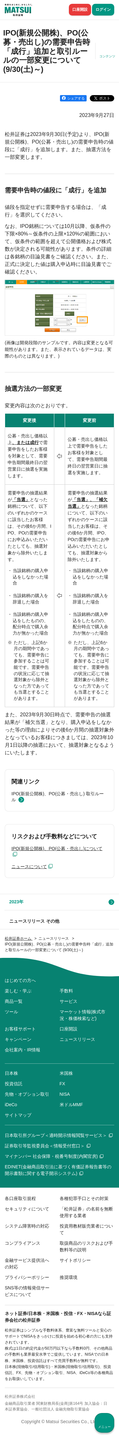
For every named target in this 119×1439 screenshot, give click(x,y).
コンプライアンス (22, 1243)
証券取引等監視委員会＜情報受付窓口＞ (47, 1145)
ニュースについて (29, 866)
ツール (11, 1011)
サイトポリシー (75, 1260)
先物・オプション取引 (27, 1094)
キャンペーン (18, 1039)
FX (62, 1083)
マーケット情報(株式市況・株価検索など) (83, 1015)
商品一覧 (14, 1001)
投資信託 (14, 1083)
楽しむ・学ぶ (18, 990)
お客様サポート (20, 1028)
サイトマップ (18, 1115)
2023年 (16, 901)
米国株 (66, 1073)
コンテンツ (107, 56)
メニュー (104, 1427)
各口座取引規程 (20, 1198)
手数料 (66, 990)
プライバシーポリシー (27, 1277)
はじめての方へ (20, 980)
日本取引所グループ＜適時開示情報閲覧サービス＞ (59, 1135)
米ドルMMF (71, 1104)
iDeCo (11, 1104)
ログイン (103, 9)
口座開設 (80, 9)
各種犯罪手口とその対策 (84, 1198)
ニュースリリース (77, 1039)
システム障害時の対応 (27, 1226)
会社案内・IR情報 (22, 1049)
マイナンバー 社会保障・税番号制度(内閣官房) (54, 1156)
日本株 (11, 1073)
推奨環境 (68, 1277)
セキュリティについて (27, 1208)
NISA (65, 1094)
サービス (68, 1001)
